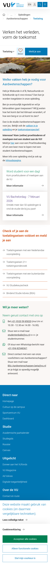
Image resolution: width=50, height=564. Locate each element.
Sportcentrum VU (11, 412)
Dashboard (8, 418)
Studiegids (8, 438)
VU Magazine (9, 470)
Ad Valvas (8, 476)
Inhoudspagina (13, 160)
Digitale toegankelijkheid (15, 481)
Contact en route (11, 496)
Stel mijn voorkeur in (25, 558)
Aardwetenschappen (17, 18)
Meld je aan (35, 51)
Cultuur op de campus (14, 407)
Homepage (8, 401)
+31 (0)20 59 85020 (21, 321)
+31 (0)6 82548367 (17, 348)
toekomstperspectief (28, 129)
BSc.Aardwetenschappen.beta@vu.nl (27, 365)
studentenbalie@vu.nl (19, 334)
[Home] (4, 14)
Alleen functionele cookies (25, 548)
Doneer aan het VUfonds (15, 464)
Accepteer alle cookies (25, 539)
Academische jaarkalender (16, 432)
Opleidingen (24, 14)
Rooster (6, 444)
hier (12, 143)
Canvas (6, 450)
